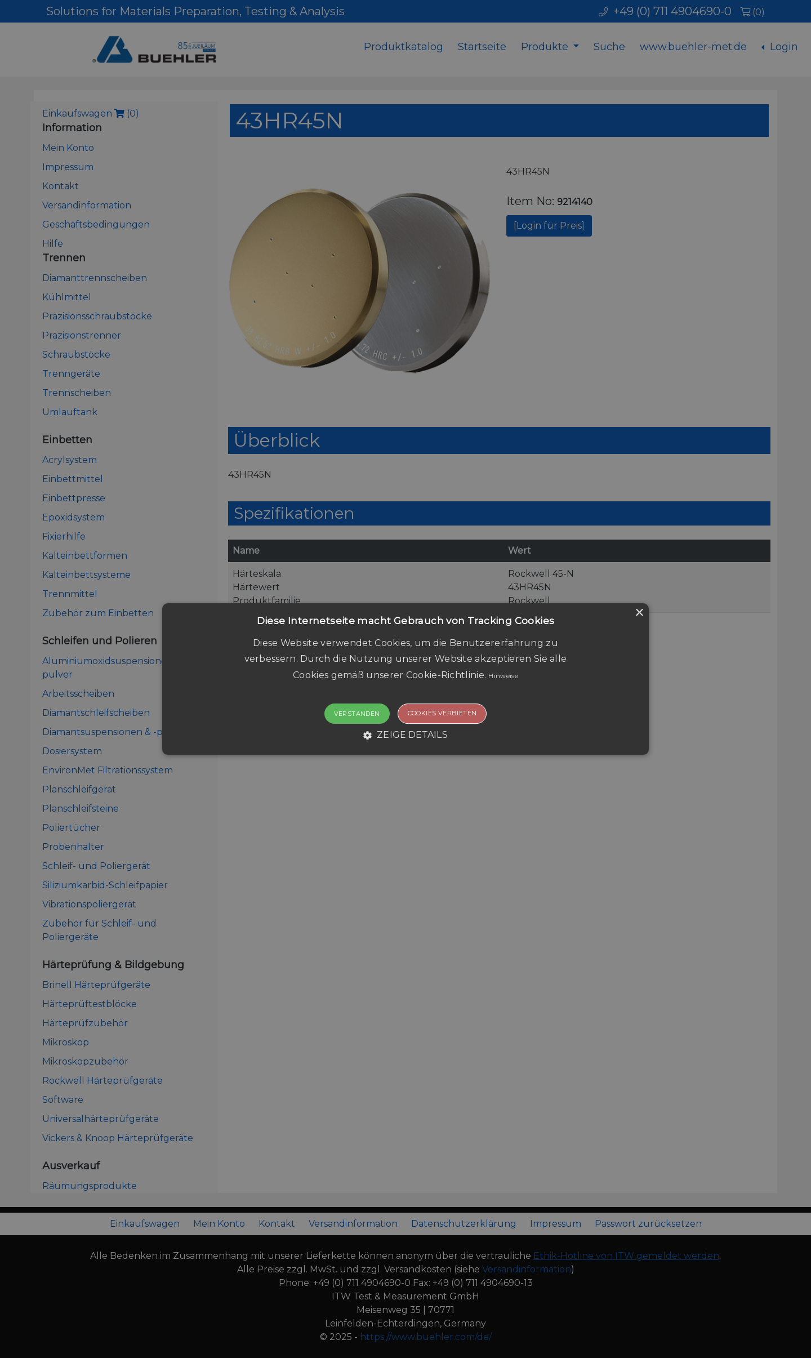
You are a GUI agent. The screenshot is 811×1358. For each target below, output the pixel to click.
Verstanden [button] (357, 714)
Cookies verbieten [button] (442, 713)
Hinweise (503, 676)
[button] (405, 679)
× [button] (639, 613)
